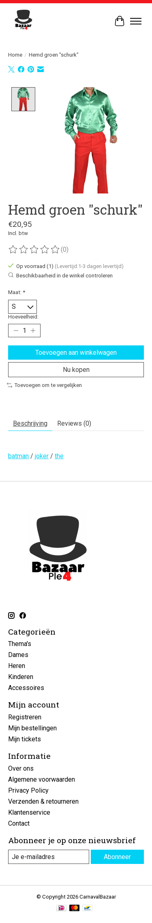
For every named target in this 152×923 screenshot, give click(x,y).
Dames (18, 654)
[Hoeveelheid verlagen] (16, 329)
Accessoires (26, 687)
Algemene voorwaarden (41, 778)
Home (15, 55)
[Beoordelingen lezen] (34, 249)
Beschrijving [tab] (30, 422)
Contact (19, 822)
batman (18, 455)
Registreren (24, 716)
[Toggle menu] (136, 21)
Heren (16, 665)
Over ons (21, 767)
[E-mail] (48, 856)
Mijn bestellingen (32, 727)
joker (42, 455)
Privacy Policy (28, 789)
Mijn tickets (24, 738)
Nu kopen (76, 369)
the (59, 455)
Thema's (19, 643)
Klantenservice (29, 811)
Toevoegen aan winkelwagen (76, 352)
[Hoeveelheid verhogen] (33, 329)
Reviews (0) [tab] (74, 422)
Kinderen (20, 676)
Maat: (16, 291)
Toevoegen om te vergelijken (44, 384)
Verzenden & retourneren (43, 800)
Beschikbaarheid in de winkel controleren (60, 274)
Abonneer (117, 856)
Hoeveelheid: (23, 316)
